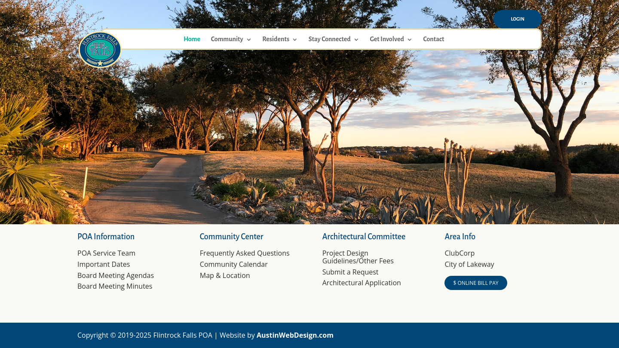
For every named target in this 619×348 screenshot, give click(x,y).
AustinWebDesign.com (295, 335)
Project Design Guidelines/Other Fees (358, 257)
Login (517, 18)
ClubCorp (459, 253)
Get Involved (387, 39)
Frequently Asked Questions (245, 253)
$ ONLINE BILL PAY (475, 283)
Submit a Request (350, 272)
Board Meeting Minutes (114, 286)
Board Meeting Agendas (115, 275)
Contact (433, 39)
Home (192, 39)
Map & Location (225, 275)
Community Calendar (234, 264)
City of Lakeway (469, 264)
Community (227, 39)
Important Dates (103, 264)
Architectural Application (361, 282)
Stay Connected (330, 39)
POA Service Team (106, 253)
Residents (275, 39)
